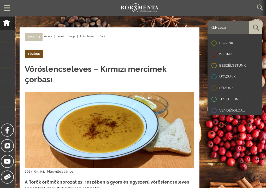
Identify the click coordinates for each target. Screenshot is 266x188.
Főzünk (226, 88)
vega (72, 36)
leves (60, 36)
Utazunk (227, 77)
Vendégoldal (232, 110)
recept (48, 36)
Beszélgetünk (232, 65)
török (102, 36)
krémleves (87, 36)
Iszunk (225, 54)
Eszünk (226, 43)
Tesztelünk (230, 99)
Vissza (33, 36)
